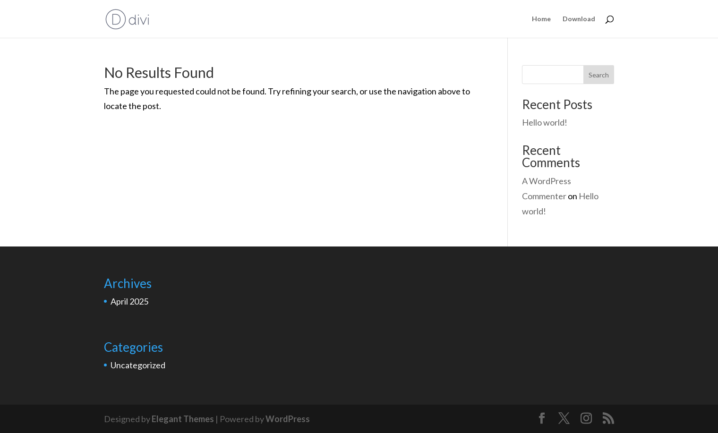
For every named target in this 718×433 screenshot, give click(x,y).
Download (579, 19)
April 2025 (129, 301)
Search (599, 75)
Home (541, 19)
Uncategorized (138, 365)
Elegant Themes (183, 419)
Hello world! (544, 122)
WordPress (287, 419)
